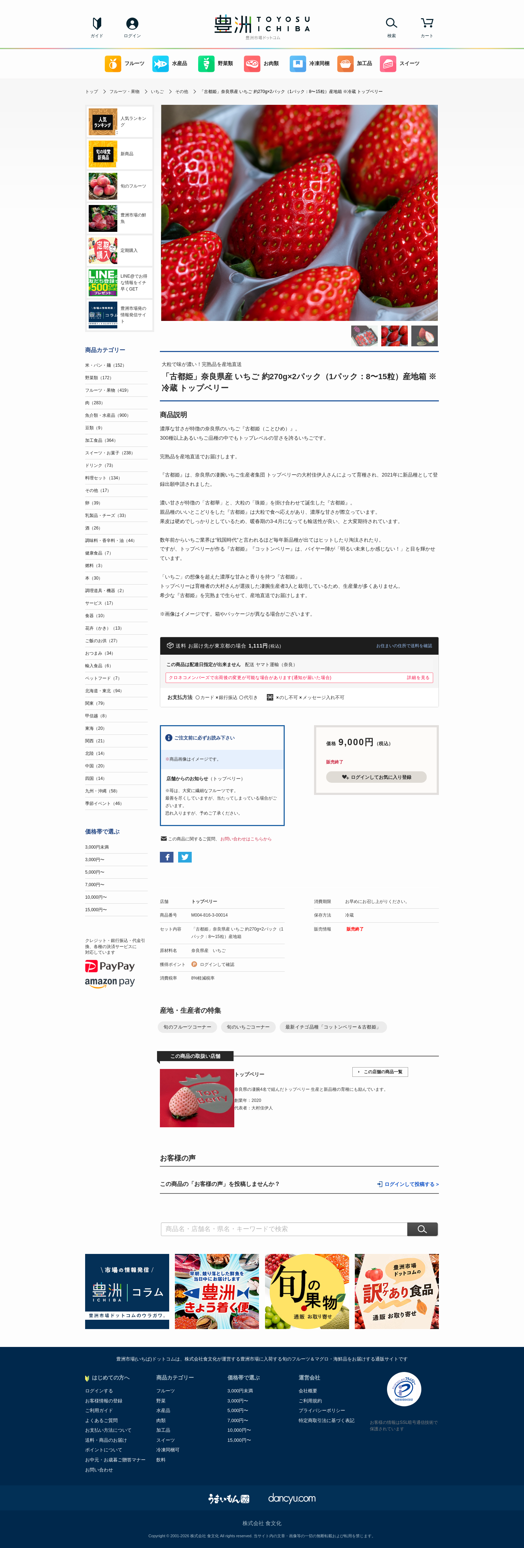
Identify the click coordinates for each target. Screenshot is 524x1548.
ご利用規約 (310, 1400)
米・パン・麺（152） (106, 365)
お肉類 (261, 63)
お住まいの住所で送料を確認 (404, 645)
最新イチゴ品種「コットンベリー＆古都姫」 (333, 1027)
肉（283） (95, 402)
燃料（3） (95, 565)
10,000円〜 (96, 897)
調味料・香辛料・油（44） (111, 540)
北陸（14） (96, 753)
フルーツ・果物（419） (108, 390)
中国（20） (96, 765)
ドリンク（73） (100, 465)
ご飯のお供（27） (102, 640)
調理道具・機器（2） (105, 590)
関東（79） (96, 703)
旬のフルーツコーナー (187, 1027)
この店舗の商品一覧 (383, 1071)
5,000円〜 (94, 872)
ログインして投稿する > (412, 1184)
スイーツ (400, 63)
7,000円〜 (94, 884)
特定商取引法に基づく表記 (326, 1420)
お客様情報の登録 (103, 1400)
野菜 (161, 1400)
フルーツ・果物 (124, 91)
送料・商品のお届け (106, 1440)
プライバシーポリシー (322, 1410)
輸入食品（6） (99, 665)
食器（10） (96, 615)
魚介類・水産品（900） (108, 415)
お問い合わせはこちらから (246, 838)
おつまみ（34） (100, 653)
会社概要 (308, 1390)
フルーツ (125, 63)
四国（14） (96, 778)
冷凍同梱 (309, 63)
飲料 (161, 1459)
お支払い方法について (108, 1430)
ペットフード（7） (103, 678)
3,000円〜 (94, 859)
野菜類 (215, 63)
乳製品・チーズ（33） (106, 515)
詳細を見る (418, 677)
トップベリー (204, 901)
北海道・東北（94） (104, 690)
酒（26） (94, 528)
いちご (157, 91)
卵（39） (94, 503)
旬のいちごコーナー (248, 1027)
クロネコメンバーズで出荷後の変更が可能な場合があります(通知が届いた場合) (250, 677)
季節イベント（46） (104, 803)
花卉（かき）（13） (104, 628)
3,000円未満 (97, 847)
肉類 (161, 1420)
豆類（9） (95, 427)
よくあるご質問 (101, 1420)
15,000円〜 (96, 909)
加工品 (354, 63)
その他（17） (98, 490)
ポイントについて (103, 1449)
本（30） (94, 578)
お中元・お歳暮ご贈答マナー (115, 1459)
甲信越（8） (97, 715)
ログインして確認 (217, 964)
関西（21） (96, 740)
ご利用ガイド (99, 1410)
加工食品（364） (101, 440)
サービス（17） (100, 603)
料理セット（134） (103, 477)
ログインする (99, 1390)
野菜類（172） (99, 377)
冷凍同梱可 (168, 1449)
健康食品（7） (99, 553)
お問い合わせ (99, 1470)
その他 (181, 91)
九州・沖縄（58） (102, 790)
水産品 (169, 63)
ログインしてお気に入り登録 (376, 777)
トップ (91, 91)
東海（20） (96, 728)
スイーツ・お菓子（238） (110, 452)
